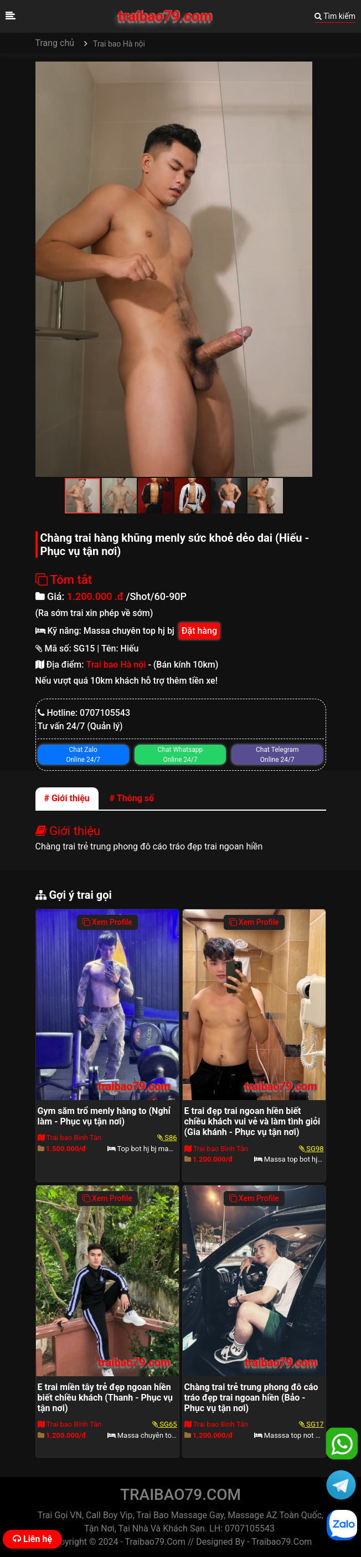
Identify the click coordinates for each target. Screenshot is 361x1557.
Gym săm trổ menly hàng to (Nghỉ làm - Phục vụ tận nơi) (104, 1116)
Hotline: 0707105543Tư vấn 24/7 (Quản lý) (84, 719)
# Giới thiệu (67, 798)
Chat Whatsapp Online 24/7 (180, 755)
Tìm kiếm (334, 16)
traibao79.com (165, 16)
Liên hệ (32, 1539)
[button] (302, 71)
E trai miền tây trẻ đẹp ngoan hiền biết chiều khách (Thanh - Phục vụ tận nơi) (105, 1397)
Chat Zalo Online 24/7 (83, 755)
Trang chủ (55, 43)
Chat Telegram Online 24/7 (277, 755)
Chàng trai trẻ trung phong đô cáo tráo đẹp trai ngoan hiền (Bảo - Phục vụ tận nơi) (251, 1397)
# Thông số (132, 798)
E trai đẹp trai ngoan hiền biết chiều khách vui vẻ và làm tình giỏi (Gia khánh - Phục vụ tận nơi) (252, 1121)
